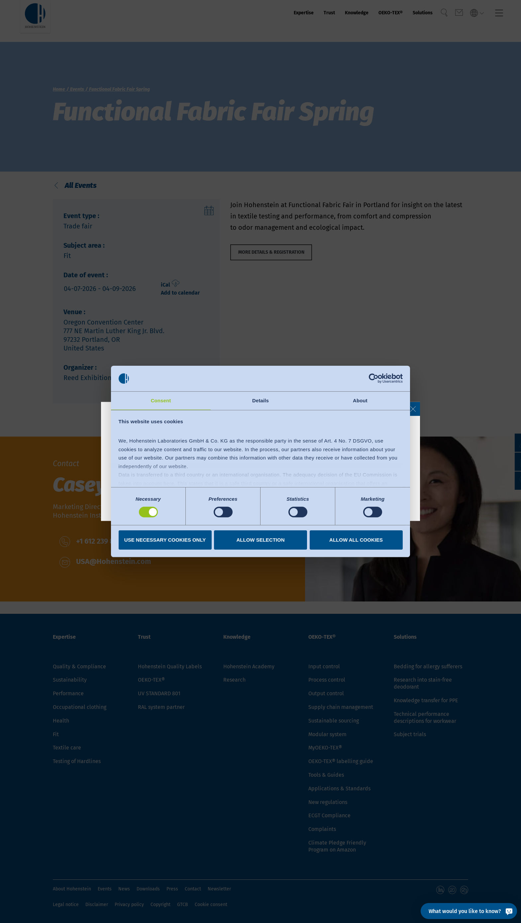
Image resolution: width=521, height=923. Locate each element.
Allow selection (261, 540)
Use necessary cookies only (165, 540)
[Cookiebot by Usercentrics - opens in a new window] (374, 378)
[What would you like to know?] (469, 911)
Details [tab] (260, 400)
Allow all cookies (356, 540)
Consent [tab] (161, 400)
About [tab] (360, 400)
